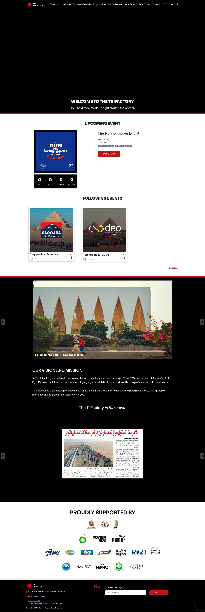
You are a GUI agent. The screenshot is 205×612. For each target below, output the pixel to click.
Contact (156, 4)
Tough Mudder (99, 4)
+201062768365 (34, 601)
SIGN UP (174, 4)
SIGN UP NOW (109, 154)
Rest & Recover (115, 4)
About (52, 4)
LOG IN (165, 4)
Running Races (64, 4)
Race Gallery (144, 4)
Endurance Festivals (82, 4)
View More (174, 268)
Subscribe (159, 593)
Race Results (130, 4)
